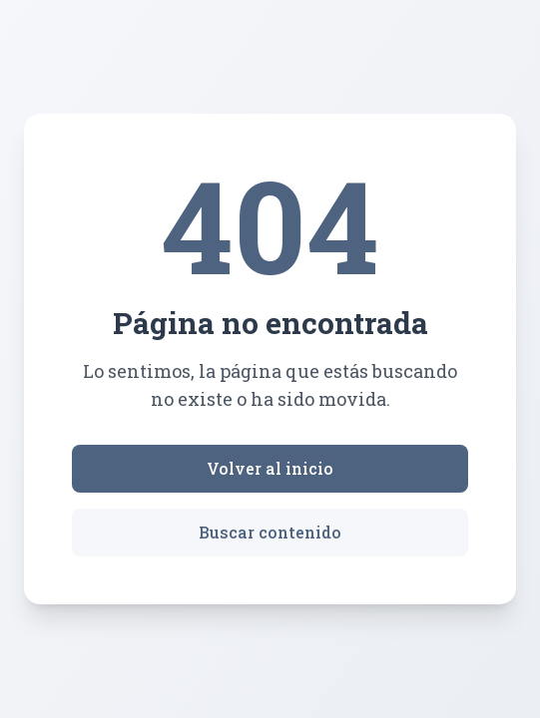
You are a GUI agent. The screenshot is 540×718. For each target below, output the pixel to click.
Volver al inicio (270, 468)
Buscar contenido (270, 532)
